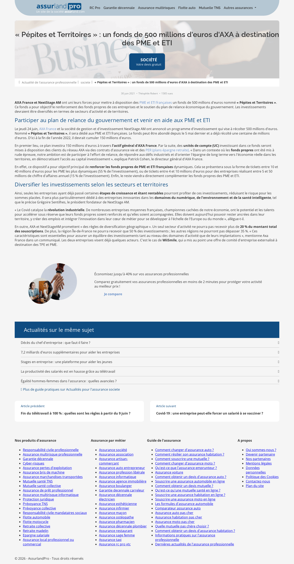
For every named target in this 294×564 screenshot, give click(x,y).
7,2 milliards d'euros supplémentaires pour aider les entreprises (70, 352)
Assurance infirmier (114, 508)
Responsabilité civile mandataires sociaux (55, 512)
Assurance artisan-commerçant (113, 461)
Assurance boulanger (115, 486)
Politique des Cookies (262, 477)
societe (85, 82)
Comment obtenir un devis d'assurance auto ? (190, 477)
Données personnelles (256, 470)
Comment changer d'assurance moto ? (185, 463)
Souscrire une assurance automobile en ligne (190, 481)
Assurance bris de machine (44, 472)
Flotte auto (187, 8)
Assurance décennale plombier (123, 526)
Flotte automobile (36, 517)
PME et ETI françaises (155, 102)
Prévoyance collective (39, 508)
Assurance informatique (117, 477)
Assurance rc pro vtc (115, 544)
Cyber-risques (33, 463)
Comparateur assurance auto (178, 508)
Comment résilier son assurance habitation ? (189, 454)
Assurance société (113, 450)
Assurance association (116, 454)
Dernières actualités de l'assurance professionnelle (194, 544)
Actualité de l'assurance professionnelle (49, 82)
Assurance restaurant (116, 530)
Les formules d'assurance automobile (184, 504)
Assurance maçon (113, 512)
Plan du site (255, 486)
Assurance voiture (169, 472)
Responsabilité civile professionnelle (51, 450)
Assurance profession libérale (122, 472)
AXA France (47, 129)
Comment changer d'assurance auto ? (184, 450)
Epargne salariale (36, 535)
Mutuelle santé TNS (38, 481)
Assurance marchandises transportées (53, 477)
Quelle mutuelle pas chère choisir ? (182, 526)
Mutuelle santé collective (42, 486)
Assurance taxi (110, 539)
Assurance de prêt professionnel (48, 490)
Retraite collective (36, 526)
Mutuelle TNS (209, 8)
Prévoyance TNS (35, 504)
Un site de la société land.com (60, 8)
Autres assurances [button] (239, 8)
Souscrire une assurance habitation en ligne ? (190, 495)
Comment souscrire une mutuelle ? (182, 459)
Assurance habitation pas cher (178, 517)
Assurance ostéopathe (116, 517)
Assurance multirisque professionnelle (52, 454)
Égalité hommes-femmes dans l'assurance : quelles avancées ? (69, 381)
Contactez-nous (258, 481)
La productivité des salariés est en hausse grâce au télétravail (68, 371)
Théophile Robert (148, 93)
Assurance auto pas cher (174, 512)
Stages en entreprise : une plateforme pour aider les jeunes (66, 362)
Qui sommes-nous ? (261, 450)
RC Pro (95, 8)
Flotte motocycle (35, 521)
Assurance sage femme (117, 535)
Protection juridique (38, 499)
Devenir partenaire (260, 454)
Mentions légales (259, 463)
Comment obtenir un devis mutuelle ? (184, 486)
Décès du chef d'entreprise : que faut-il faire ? (55, 342)
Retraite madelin (35, 530)
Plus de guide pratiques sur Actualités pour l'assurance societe (71, 389)
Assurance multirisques (156, 8)
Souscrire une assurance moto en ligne (185, 499)
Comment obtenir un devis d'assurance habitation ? (195, 530)
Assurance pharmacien (117, 521)
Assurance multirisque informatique (51, 495)
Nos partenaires (258, 459)
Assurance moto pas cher (175, 521)
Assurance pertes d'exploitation (47, 468)
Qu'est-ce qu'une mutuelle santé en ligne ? (187, 490)
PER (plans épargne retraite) (167, 150)
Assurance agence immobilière (122, 481)
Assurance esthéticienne (118, 504)
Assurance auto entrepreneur (122, 468)
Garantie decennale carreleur (121, 490)
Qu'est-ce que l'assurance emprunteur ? (186, 468)
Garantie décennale (119, 8)
